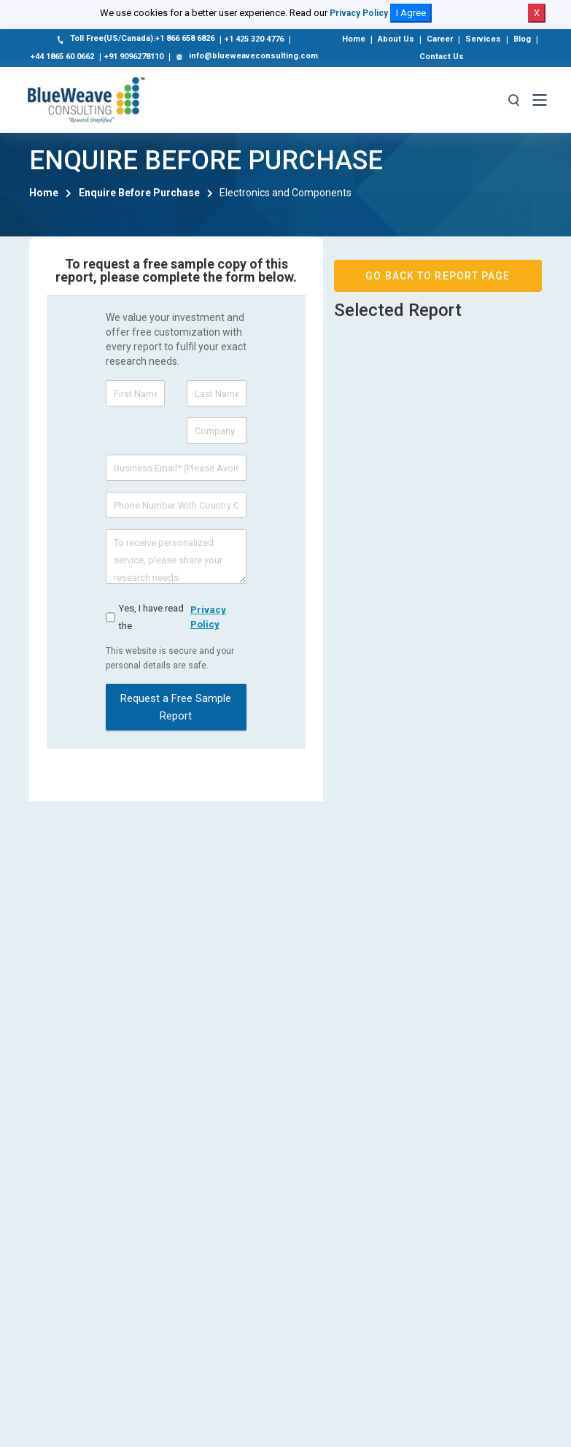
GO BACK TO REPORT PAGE (437, 276)
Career (440, 39)
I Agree (411, 12)
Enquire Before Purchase (139, 192)
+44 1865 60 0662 (62, 56)
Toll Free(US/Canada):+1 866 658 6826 (134, 39)
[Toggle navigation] (539, 100)
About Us (396, 39)
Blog (522, 39)
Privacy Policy (359, 13)
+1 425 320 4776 (254, 39)
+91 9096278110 (133, 56)
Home (353, 39)
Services (483, 39)
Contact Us (441, 56)
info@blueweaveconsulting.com (246, 57)
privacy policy (208, 617)
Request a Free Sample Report (175, 707)
